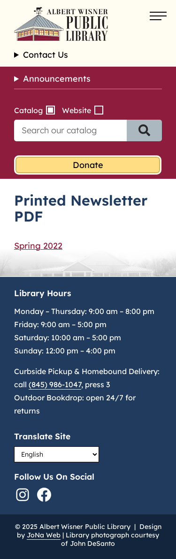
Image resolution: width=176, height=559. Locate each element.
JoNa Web (44, 535)
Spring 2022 (38, 245)
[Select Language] (56, 454)
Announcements (57, 78)
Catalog (28, 110)
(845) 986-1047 (55, 384)
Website (76, 110)
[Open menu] (158, 16)
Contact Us (45, 55)
